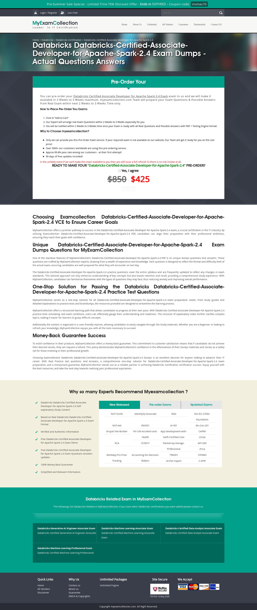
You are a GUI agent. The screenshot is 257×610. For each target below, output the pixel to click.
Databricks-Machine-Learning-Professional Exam (65, 548)
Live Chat (68, 12)
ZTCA (202, 449)
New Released (119, 404)
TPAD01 (174, 454)
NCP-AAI (116, 425)
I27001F (145, 443)
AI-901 (173, 425)
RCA (117, 443)
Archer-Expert (173, 460)
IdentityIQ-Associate (145, 413)
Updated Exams (201, 404)
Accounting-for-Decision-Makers (145, 457)
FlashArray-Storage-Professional (174, 446)
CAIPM (202, 431)
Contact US (216, 24)
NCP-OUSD (117, 413)
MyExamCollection (55, 24)
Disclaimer (43, 592)
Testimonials (199, 24)
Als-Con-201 (202, 425)
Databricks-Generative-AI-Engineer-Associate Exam (66, 528)
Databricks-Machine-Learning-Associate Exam (127, 528)
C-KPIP (202, 460)
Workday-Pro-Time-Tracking (117, 457)
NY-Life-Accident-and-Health (145, 434)
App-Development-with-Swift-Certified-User (174, 434)
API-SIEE (202, 443)
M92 (173, 413)
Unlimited (152, 24)
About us (74, 589)
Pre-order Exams (160, 404)
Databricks (47, 39)
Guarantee (183, 24)
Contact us (74, 585)
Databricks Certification (68, 39)
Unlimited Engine (109, 585)
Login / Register (45, 12)
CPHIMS (202, 454)
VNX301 (145, 425)
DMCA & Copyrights (79, 596)
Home (124, 24)
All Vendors (167, 24)
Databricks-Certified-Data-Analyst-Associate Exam (193, 528)
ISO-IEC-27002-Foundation (202, 416)
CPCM (202, 437)
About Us (137, 24)
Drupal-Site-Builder (117, 431)
